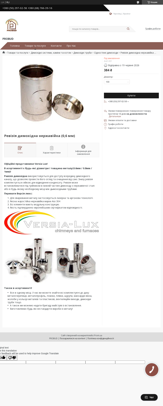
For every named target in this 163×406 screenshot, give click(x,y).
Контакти (56, 46)
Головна (15, 46)
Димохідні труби (82, 52)
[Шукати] (128, 29)
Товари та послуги (35, 46)
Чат (149, 397)
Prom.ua (98, 335)
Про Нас (71, 46)
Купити (131, 95)
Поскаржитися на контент (72, 338)
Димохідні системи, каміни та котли (51, 52)
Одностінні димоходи (106, 52)
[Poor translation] (12, 358)
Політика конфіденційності (100, 338)
